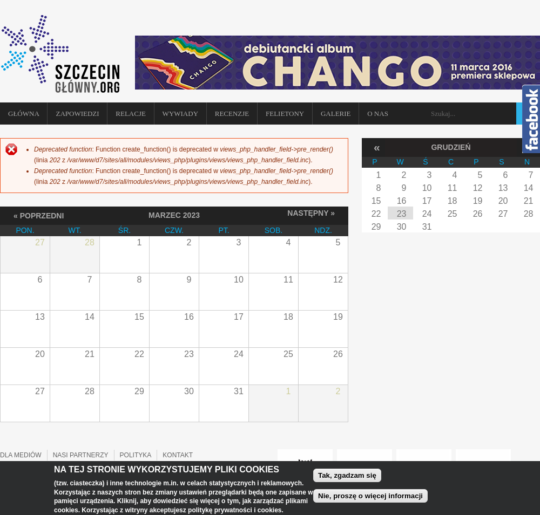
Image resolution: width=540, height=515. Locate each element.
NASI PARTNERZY (81, 455)
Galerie (336, 113)
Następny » (311, 213)
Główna (23, 113)
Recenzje (232, 113)
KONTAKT (178, 455)
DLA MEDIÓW (21, 455)
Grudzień (450, 147)
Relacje (131, 113)
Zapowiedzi (77, 113)
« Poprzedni (39, 215)
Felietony (285, 113)
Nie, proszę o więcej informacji (370, 499)
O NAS (377, 113)
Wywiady (180, 113)
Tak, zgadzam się (347, 477)
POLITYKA (136, 455)
